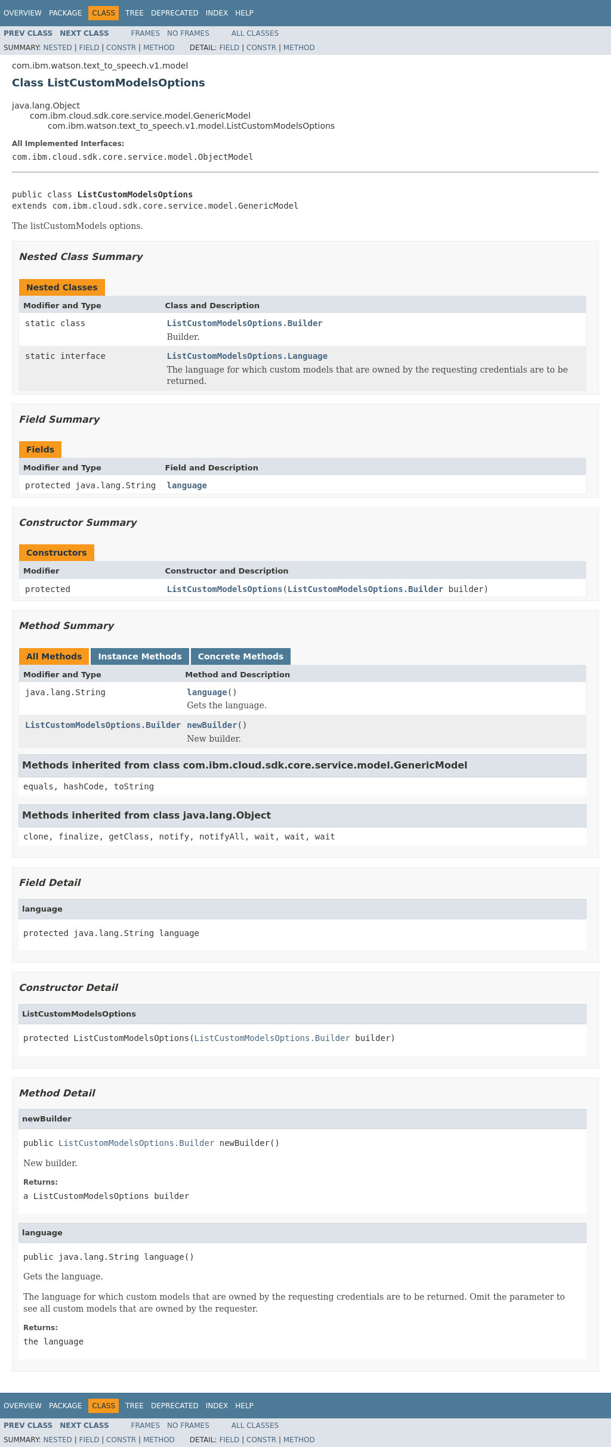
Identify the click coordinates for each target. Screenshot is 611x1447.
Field (89, 48)
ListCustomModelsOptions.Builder (245, 323)
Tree (134, 13)
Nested (57, 48)
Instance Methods (139, 656)
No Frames (188, 33)
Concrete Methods (241, 656)
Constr (121, 48)
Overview (23, 13)
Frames (146, 33)
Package (65, 13)
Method (159, 48)
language (187, 485)
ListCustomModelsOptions (225, 589)
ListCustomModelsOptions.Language (247, 356)
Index (217, 13)
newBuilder (212, 725)
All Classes (255, 33)
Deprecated (175, 13)
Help (244, 13)
